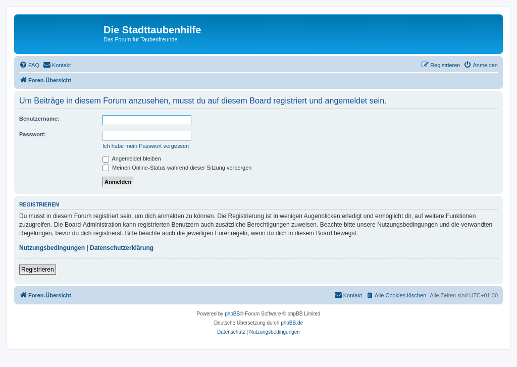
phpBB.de (292, 323)
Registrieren (37, 269)
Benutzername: (39, 119)
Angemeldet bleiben (131, 158)
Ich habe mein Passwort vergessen (145, 146)
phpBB (232, 314)
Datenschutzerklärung (121, 247)
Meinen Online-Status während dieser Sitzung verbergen (176, 168)
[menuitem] (29, 65)
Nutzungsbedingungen (52, 247)
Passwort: (32, 134)
